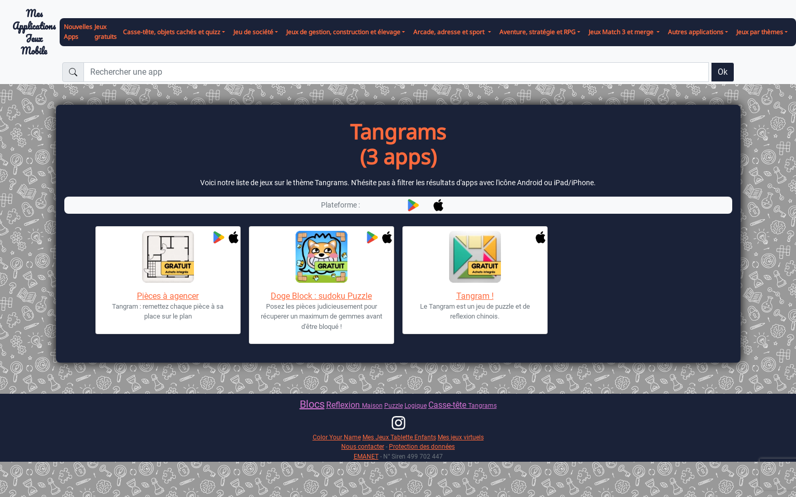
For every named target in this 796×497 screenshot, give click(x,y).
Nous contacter (362, 446)
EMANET (366, 456)
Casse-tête (448, 405)
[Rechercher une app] (396, 72)
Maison (372, 405)
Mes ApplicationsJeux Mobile (33, 32)
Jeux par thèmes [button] (759, 31)
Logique (415, 405)
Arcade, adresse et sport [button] (449, 31)
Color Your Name (337, 437)
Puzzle (393, 405)
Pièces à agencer (168, 296)
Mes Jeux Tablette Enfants (399, 437)
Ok (723, 72)
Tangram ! (475, 296)
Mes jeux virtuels (461, 437)
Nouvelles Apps (78, 31)
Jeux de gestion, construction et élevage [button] (343, 31)
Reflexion (344, 405)
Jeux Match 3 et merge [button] (622, 31)
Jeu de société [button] (253, 31)
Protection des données (422, 446)
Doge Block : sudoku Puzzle (321, 296)
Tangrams (482, 405)
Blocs (312, 404)
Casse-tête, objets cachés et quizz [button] (171, 31)
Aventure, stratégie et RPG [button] (537, 31)
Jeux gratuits (105, 31)
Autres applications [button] (695, 31)
